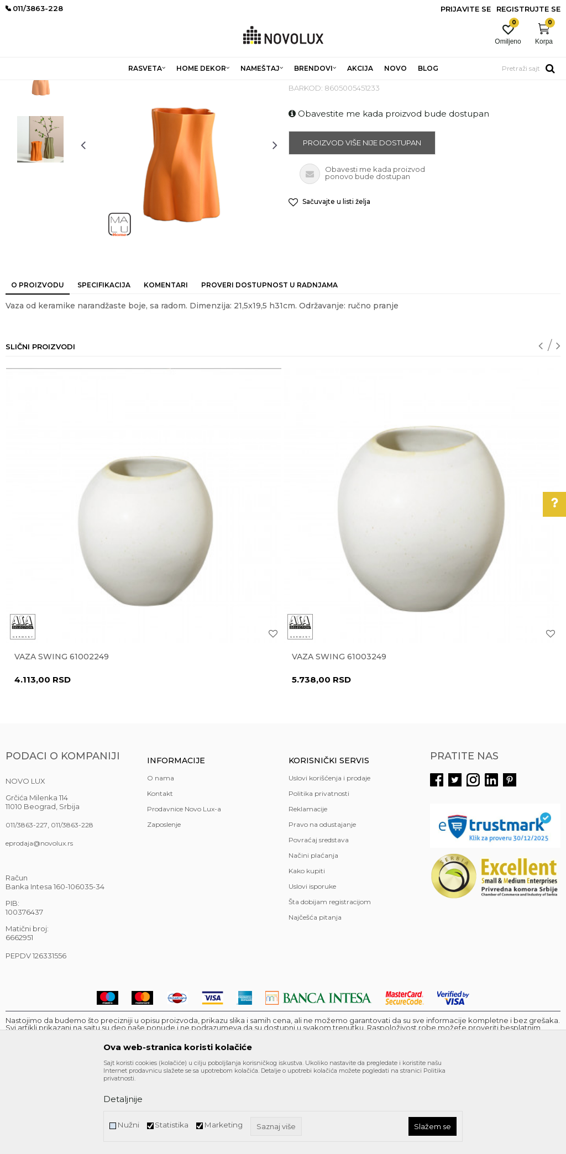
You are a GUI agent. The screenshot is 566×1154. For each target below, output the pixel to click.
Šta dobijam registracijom (330, 982)
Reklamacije (308, 889)
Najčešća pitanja (315, 997)
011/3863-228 (72, 905)
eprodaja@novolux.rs (39, 923)
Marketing (223, 1125)
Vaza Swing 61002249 (61, 737)
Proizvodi (65, 87)
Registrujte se (528, 8)
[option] (40, 157)
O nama (160, 858)
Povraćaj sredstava (319, 920)
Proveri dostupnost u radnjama (269, 365)
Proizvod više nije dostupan (362, 222)
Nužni (128, 1125)
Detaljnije (123, 1099)
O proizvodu (37, 365)
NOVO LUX (24, 87)
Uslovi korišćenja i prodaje (329, 858)
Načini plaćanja (313, 935)
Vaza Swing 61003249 (339, 737)
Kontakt (160, 873)
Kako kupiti (307, 951)
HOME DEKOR (112, 87)
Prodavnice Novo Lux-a (184, 889)
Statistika (171, 1125)
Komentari (166, 365)
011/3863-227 (27, 905)
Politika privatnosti (319, 873)
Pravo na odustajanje (322, 904)
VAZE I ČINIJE (248, 87)
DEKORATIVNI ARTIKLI (181, 87)
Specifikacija (103, 365)
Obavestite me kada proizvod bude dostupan (389, 193)
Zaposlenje (164, 904)
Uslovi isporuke (312, 966)
